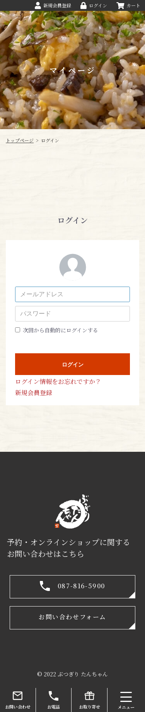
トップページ (20, 140)
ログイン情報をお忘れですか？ (58, 381)
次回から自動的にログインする (60, 330)
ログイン (73, 364)
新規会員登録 (33, 392)
